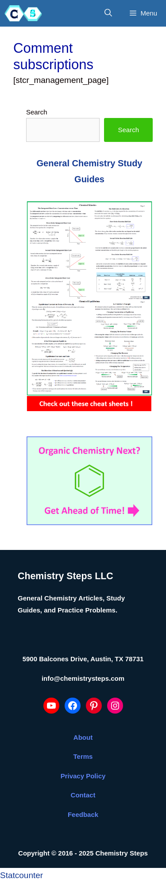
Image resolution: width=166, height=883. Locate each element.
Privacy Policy (83, 776)
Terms (83, 756)
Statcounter (21, 875)
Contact (83, 795)
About (83, 737)
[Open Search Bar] (108, 13)
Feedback (83, 814)
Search (36, 112)
